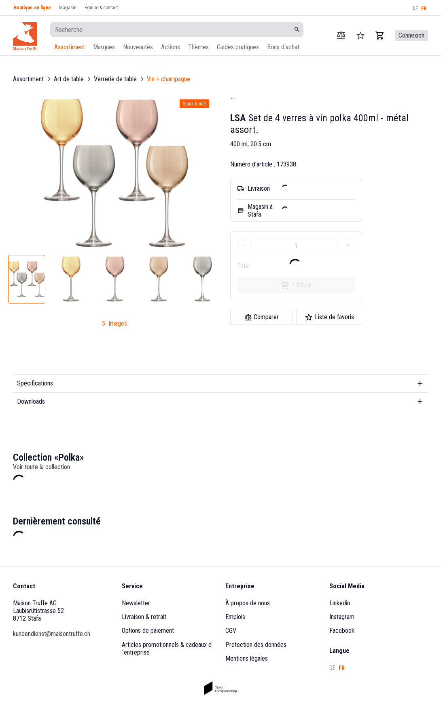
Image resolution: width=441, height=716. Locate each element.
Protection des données (255, 645)
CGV (230, 630)
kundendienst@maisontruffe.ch (51, 634)
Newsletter (136, 603)
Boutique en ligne (32, 8)
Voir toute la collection (41, 467)
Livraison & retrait (144, 617)
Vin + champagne (168, 79)
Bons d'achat (283, 47)
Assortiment (69, 47)
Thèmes (198, 47)
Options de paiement (148, 630)
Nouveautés (138, 47)
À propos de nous (247, 603)
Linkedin (339, 603)
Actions (170, 47)
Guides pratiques (238, 47)
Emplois (235, 617)
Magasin (67, 8)
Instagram (341, 617)
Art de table (69, 79)
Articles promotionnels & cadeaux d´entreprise (167, 648)
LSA (238, 118)
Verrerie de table (115, 79)
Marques (104, 47)
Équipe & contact (101, 8)
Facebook (341, 630)
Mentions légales (246, 658)
